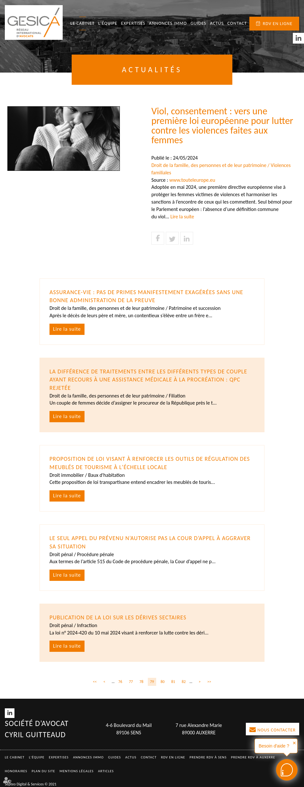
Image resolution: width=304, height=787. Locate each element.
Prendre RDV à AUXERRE (253, 757)
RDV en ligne (277, 23)
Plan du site (43, 771)
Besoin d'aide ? (274, 745)
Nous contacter (276, 730)
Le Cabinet (82, 23)
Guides (198, 23)
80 (163, 681)
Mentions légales (76, 771)
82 (184, 681)
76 (120, 681)
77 (131, 681)
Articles (106, 771)
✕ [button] (294, 743)
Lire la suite (182, 217)
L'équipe (108, 23)
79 (152, 681)
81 (173, 681)
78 (141, 681)
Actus (217, 23)
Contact (237, 23)
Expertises (133, 23)
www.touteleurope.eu (192, 180)
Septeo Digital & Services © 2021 (31, 784)
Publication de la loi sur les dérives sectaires (117, 617)
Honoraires (16, 771)
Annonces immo (168, 23)
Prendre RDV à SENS (208, 757)
